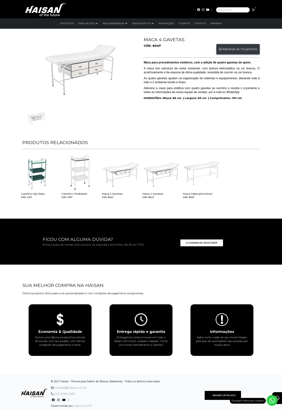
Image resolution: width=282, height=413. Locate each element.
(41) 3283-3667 (63, 392)
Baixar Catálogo (223, 394)
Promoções (166, 23)
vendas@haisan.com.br (69, 386)
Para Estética (143, 23)
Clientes (184, 23)
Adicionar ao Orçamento (238, 49)
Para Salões (88, 23)
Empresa (216, 23)
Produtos (67, 23)
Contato (200, 23)
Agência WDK (83, 404)
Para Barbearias (115, 23)
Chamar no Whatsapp (190, 241)
